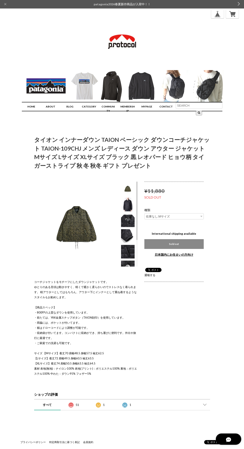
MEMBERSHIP (127, 108)
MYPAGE (146, 106)
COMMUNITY (108, 108)
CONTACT (166, 106)
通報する (149, 275)
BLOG (69, 106)
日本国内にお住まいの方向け (174, 254)
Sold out (174, 244)
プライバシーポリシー (33, 442)
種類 (147, 210)
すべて (47, 405)
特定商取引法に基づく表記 (64, 442)
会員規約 (88, 442)
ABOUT (50, 106)
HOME (31, 106)
